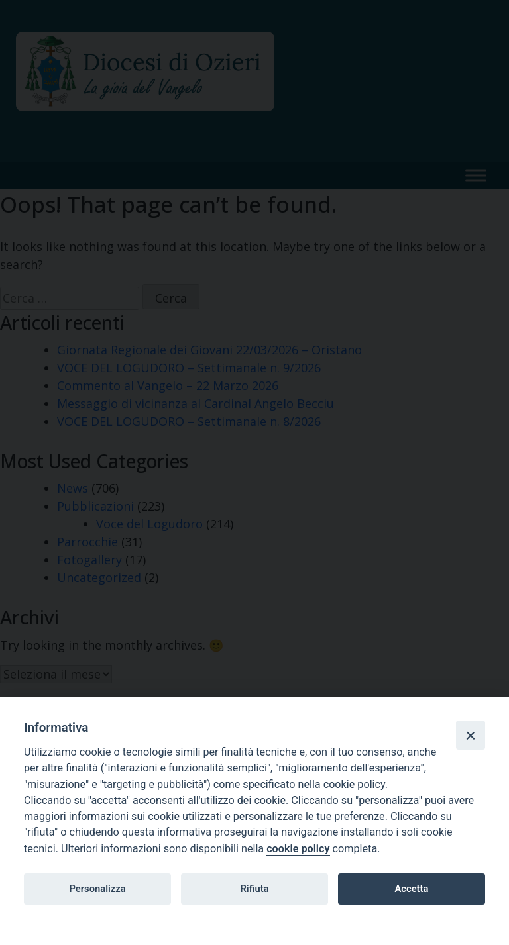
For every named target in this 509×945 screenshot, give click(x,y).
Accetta (411, 889)
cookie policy (297, 848)
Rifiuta (254, 889)
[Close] (470, 735)
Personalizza (97, 889)
